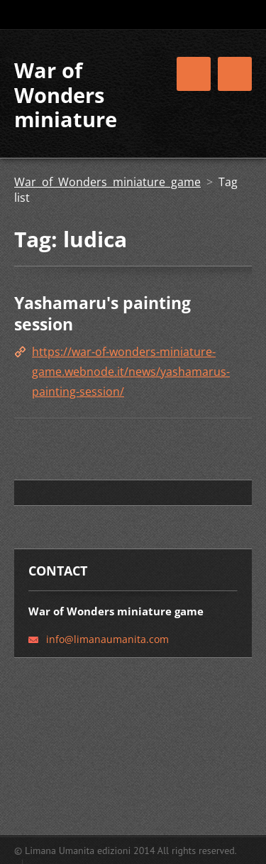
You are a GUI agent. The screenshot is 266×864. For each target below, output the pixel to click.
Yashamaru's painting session (102, 313)
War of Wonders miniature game (107, 182)
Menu (235, 74)
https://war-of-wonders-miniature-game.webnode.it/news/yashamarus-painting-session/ (131, 371)
